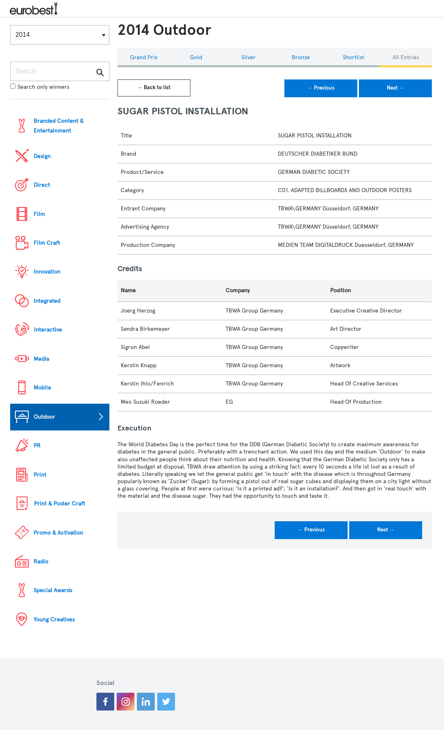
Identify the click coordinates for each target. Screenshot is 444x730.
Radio (41, 561)
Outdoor (44, 416)
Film (39, 214)
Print (40, 474)
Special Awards (53, 590)
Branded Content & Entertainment (58, 126)
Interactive (48, 329)
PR (37, 445)
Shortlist (353, 57)
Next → (395, 88)
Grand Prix (143, 57)
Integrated (47, 301)
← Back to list (154, 87)
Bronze (301, 57)
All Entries (406, 57)
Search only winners (39, 86)
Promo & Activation (58, 532)
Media (41, 358)
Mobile (42, 387)
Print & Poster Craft (59, 503)
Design (42, 156)
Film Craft (47, 243)
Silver (248, 57)
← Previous (321, 88)
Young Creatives (54, 619)
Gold (196, 57)
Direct (42, 185)
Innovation (47, 271)
